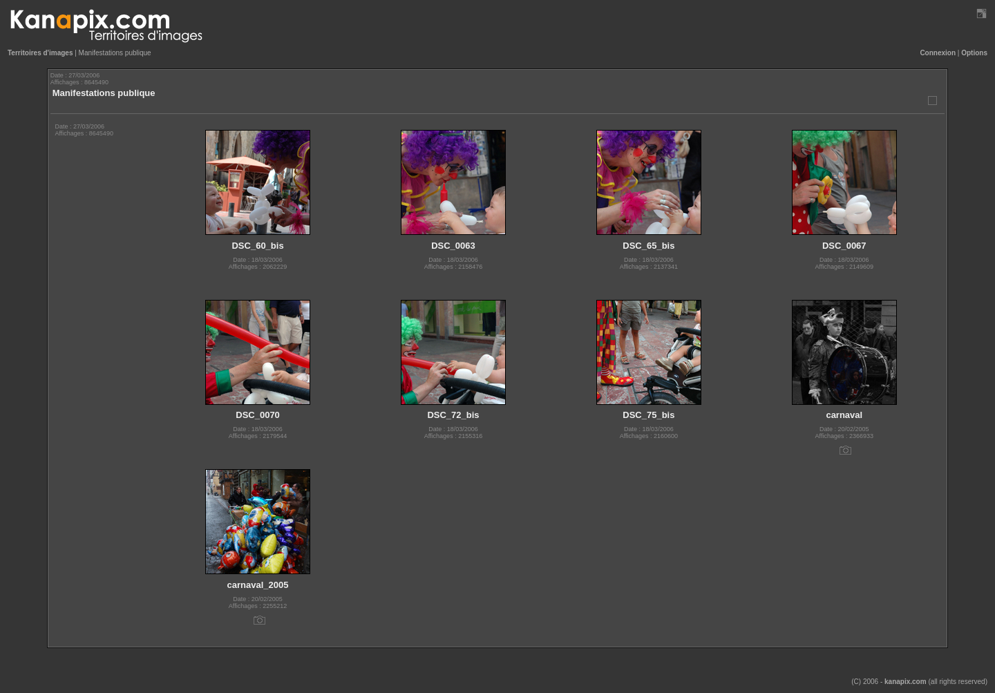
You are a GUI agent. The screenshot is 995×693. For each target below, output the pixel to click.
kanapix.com (905, 681)
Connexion (938, 53)
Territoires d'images (40, 53)
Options (974, 53)
